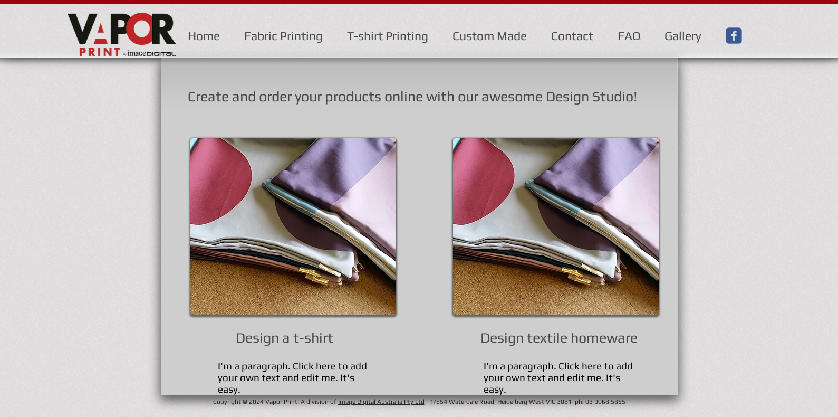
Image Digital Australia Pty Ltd (381, 401)
